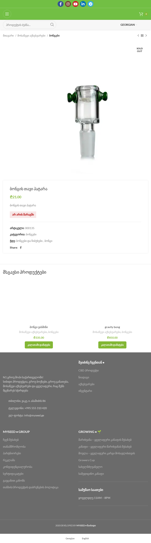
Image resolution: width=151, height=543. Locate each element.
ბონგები (54, 35)
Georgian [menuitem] (70, 538)
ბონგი (48, 240)
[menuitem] (68, 538)
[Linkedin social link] (83, 4)
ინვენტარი (85, 390)
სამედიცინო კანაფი (91, 473)
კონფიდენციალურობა (17, 466)
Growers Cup (86, 460)
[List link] (38, 401)
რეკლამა (9, 460)
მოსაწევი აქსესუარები (31, 35)
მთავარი (8, 35)
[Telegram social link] (90, 4)
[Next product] (146, 36)
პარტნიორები (12, 453)
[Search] (29, 25)
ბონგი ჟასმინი (39, 327)
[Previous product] (138, 36)
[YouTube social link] (75, 4)
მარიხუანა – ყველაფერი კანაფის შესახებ (105, 439)
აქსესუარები (86, 384)
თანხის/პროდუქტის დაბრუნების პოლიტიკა (30, 487)
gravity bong (112, 327)
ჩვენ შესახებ (11, 439)
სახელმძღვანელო (90, 466)
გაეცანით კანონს (14, 480)
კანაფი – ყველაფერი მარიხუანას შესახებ (105, 446)
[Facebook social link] (61, 4)
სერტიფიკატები (13, 473)
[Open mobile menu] (7, 14)
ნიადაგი (83, 377)
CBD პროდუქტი (88, 370)
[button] (39, 344)
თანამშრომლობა (14, 446)
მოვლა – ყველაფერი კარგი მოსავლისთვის (106, 453)
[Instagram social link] (68, 4)
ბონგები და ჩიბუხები (29, 240)
